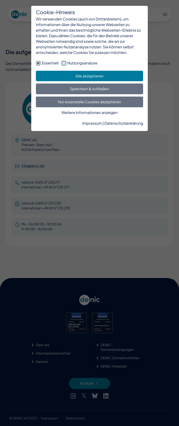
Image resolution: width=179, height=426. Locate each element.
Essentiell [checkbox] (50, 62)
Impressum (92, 123)
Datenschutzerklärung (123, 123)
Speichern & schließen (89, 88)
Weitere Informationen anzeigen (90, 112)
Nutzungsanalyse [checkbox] (82, 62)
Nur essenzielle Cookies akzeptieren (89, 101)
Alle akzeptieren (89, 76)
